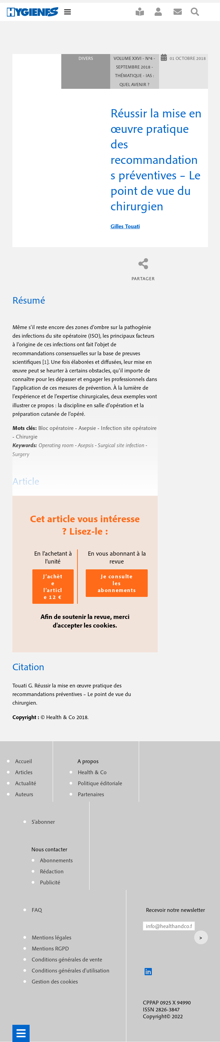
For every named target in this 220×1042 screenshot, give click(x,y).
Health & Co (92, 772)
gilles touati (125, 226)
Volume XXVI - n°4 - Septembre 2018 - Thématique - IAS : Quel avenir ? (134, 71)
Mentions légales (51, 937)
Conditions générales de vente (67, 959)
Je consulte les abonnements (117, 583)
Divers (85, 58)
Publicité (50, 882)
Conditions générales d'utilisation (70, 970)
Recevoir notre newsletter (175, 909)
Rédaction (52, 871)
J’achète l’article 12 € (52, 586)
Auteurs (24, 794)
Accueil (23, 761)
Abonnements (56, 860)
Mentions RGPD (50, 948)
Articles (23, 772)
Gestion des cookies (55, 981)
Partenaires (91, 794)
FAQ (37, 909)
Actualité (25, 783)
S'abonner (144, 12)
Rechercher (199, 12)
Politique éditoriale (100, 783)
